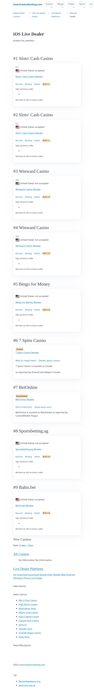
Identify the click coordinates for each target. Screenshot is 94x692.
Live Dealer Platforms (28, 569)
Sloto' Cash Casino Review (29, 76)
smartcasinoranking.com (32, 664)
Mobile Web (60, 574)
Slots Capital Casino (29, 616)
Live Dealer (36, 578)
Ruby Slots (24, 636)
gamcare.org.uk (27, 685)
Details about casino (49, 360)
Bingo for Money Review (28, 302)
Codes (22, 545)
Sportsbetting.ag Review (28, 449)
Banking (28, 84)
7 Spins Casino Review (27, 352)
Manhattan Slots (27, 608)
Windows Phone (22, 578)
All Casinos (21, 554)
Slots (30, 545)
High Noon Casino (28, 604)
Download (33, 574)
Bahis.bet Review (24, 505)
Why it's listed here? (26, 360)
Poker (71, 3)
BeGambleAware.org (29, 681)
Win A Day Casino (28, 600)
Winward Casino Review (28, 189)
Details (37, 84)
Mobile (43, 574)
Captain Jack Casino (29, 620)
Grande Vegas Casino (30, 632)
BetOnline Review (25, 399)
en (91, 3)
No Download (20, 574)
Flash (50, 574)
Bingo (61, 3)
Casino (49, 3)
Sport (82, 3)
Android (70, 574)
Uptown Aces (25, 628)
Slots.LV (23, 624)
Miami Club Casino (28, 612)
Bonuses (19, 84)
